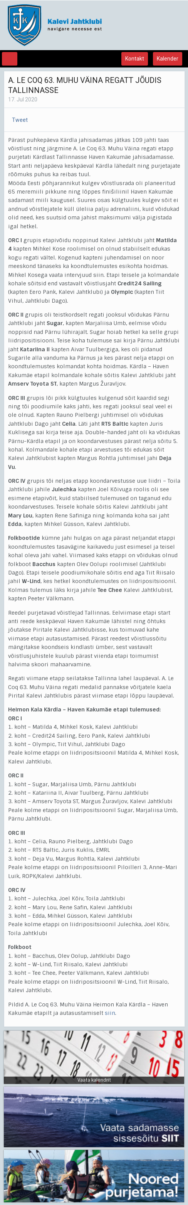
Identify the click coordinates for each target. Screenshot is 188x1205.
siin (110, 1013)
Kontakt (134, 59)
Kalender (167, 59)
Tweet (20, 120)
